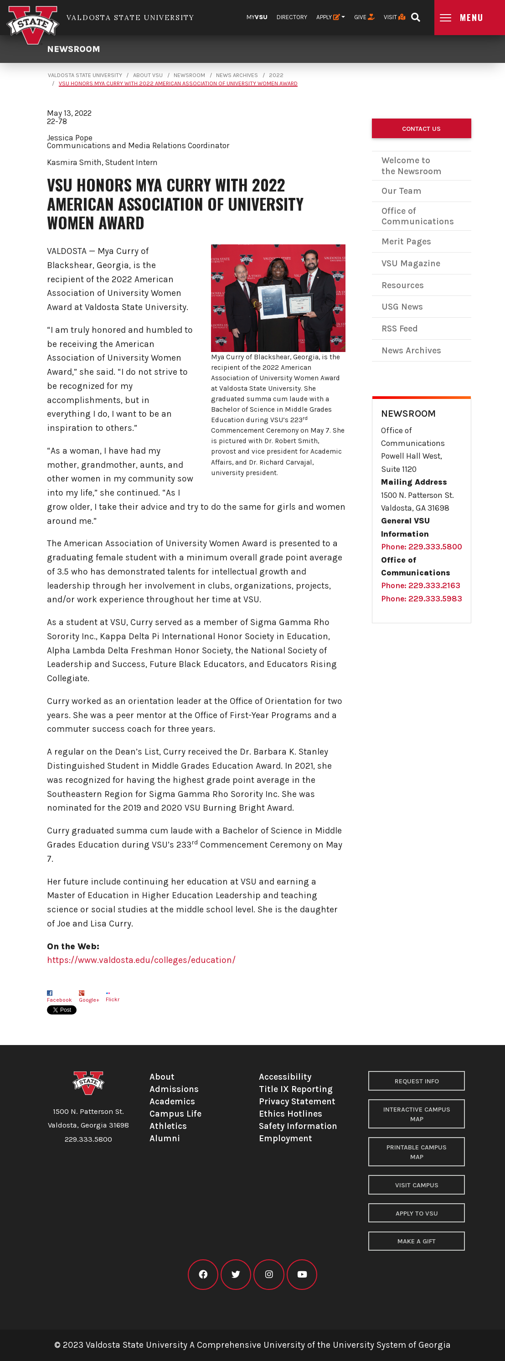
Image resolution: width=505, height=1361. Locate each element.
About (162, 1076)
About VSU (148, 75)
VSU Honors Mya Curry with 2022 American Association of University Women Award (178, 83)
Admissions (174, 1089)
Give (364, 17)
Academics (172, 1101)
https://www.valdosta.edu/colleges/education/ (141, 960)
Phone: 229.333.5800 (421, 546)
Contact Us (421, 129)
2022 (276, 75)
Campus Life (175, 1113)
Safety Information (298, 1126)
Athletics (168, 1126)
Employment (285, 1138)
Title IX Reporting (296, 1089)
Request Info (417, 1081)
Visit (394, 17)
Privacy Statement (297, 1101)
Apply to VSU (417, 1213)
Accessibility (285, 1076)
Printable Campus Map (416, 1152)
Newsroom (73, 49)
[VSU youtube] (302, 1274)
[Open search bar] (415, 14)
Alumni (164, 1138)
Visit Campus (416, 1185)
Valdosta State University (85, 75)
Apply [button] (328, 17)
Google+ (89, 1000)
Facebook (59, 1000)
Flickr (112, 999)
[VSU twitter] (236, 1274)
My (257, 17)
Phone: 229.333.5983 (421, 598)
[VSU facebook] (203, 1274)
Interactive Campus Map (416, 1114)
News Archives (237, 75)
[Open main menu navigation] (469, 17)
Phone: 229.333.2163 (420, 585)
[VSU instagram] (268, 1274)
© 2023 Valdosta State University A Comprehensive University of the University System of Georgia (252, 1345)
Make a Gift (416, 1241)
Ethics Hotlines (290, 1113)
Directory (292, 17)
